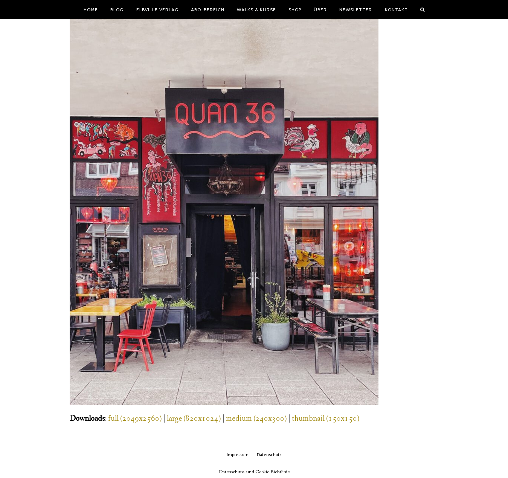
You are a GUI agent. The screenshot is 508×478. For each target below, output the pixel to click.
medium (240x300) (256, 419)
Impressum (238, 454)
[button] (422, 9)
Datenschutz (269, 454)
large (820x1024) (194, 419)
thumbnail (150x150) (325, 419)
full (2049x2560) (135, 419)
